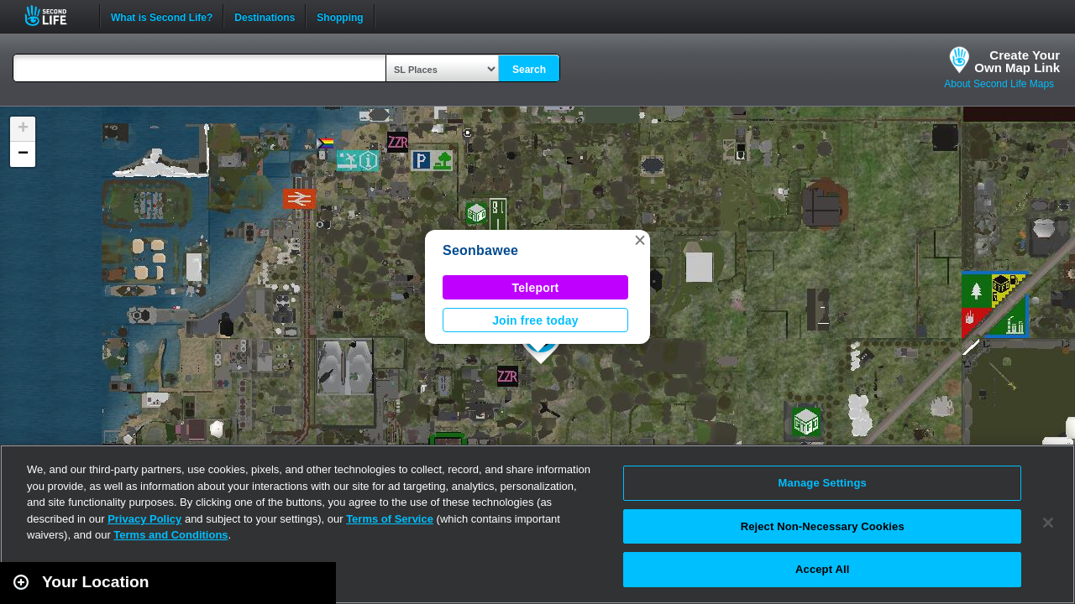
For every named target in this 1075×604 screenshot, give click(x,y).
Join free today (535, 320)
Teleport (535, 287)
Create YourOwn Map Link (1017, 61)
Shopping (340, 16)
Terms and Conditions (170, 534)
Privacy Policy (144, 519)
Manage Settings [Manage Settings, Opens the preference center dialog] (823, 482)
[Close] (1048, 522)
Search (529, 70)
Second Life (55, 15)
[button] (640, 240)
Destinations (264, 16)
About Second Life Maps (999, 84)
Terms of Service (389, 519)
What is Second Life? (161, 16)
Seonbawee (480, 250)
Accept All (822, 569)
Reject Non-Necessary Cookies (823, 526)
